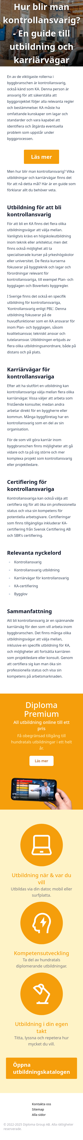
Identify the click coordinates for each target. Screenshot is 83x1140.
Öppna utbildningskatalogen (41, 1068)
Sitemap (38, 1109)
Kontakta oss (41, 1104)
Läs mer (41, 156)
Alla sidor (39, 1115)
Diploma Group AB (36, 1124)
